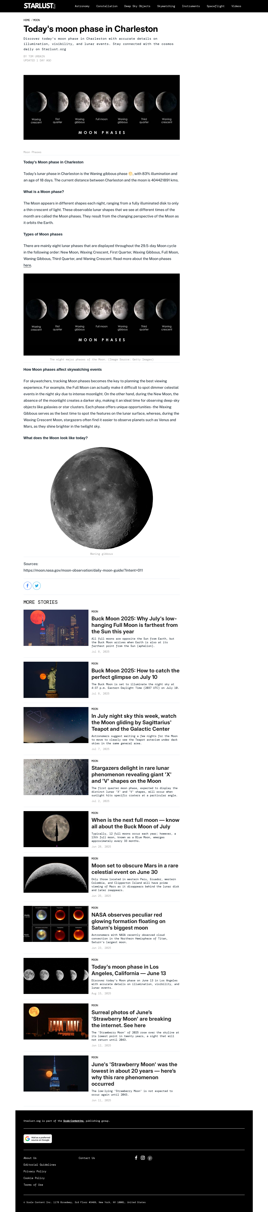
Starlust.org (32, 1121)
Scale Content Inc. (73, 1120)
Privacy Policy (35, 1171)
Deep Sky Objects (137, 6)
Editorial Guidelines (40, 1164)
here (27, 265)
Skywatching (166, 6)
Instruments (191, 6)
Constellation (106, 6)
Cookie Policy (34, 1178)
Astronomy (82, 6)
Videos (236, 6)
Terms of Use (33, 1184)
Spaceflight (216, 6)
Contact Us (87, 1158)
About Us (30, 1158)
